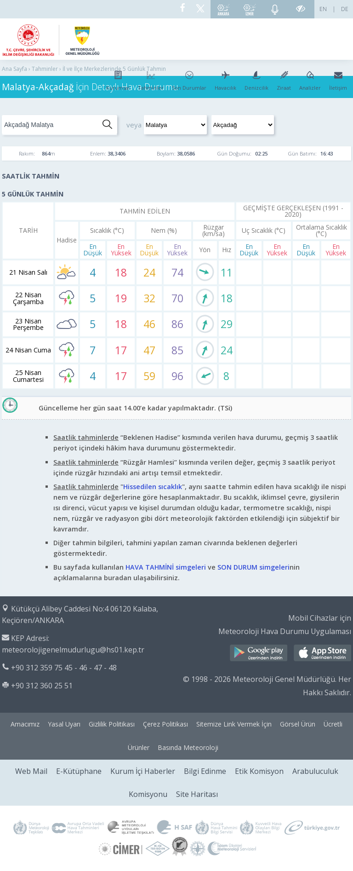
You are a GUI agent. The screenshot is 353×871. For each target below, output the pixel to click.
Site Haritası (197, 794)
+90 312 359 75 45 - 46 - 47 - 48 (64, 668)
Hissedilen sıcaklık (152, 486)
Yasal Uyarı (64, 724)
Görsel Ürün (297, 724)
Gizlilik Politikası (112, 724)
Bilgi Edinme (205, 771)
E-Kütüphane (79, 771)
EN (323, 9)
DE (344, 9)
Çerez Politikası (165, 724)
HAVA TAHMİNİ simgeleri (165, 567)
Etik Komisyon (259, 771)
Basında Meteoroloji (188, 747)
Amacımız (25, 724)
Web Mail (31, 771)
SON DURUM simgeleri (253, 567)
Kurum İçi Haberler (142, 771)
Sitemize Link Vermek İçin (234, 724)
